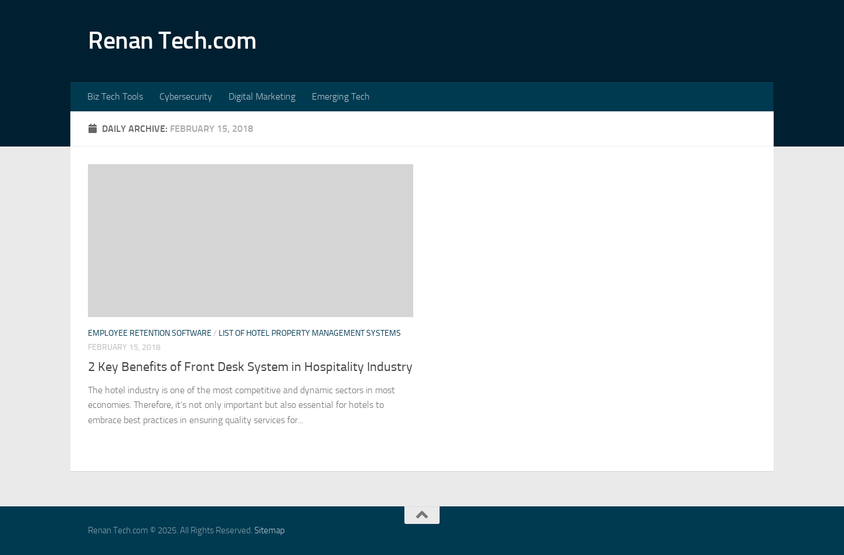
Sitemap (269, 530)
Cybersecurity (185, 96)
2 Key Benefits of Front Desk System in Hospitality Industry (250, 366)
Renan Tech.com (172, 40)
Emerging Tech (341, 96)
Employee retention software (150, 333)
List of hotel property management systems (310, 333)
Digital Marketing (262, 96)
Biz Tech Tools (115, 96)
